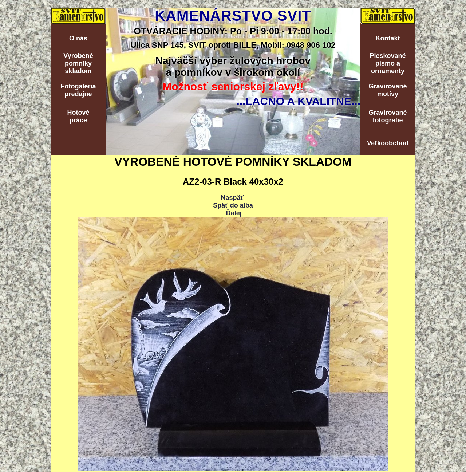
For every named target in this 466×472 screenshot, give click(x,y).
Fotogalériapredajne (78, 90)
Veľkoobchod (387, 143)
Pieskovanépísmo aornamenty (388, 63)
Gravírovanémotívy (387, 90)
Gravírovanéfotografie (387, 116)
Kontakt (388, 38)
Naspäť (232, 197)
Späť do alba (233, 205)
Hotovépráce (78, 116)
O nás (78, 38)
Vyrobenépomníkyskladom (78, 63)
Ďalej (234, 213)
